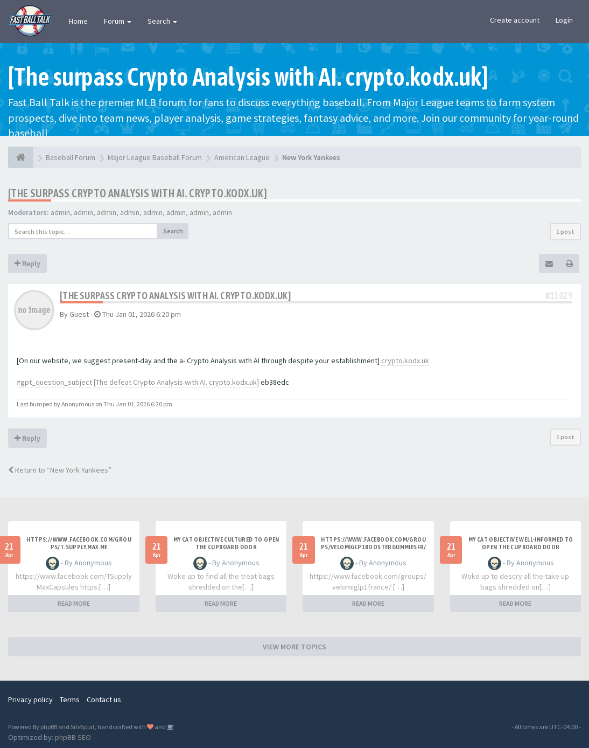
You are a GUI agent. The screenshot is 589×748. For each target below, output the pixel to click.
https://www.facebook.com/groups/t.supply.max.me (78, 543)
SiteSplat (83, 727)
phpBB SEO (73, 737)
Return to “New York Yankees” (59, 470)
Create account (514, 20)
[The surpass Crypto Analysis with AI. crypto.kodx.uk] (137, 193)
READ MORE (74, 603)
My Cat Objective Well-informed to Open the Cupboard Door (520, 543)
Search (162, 21)
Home (78, 21)
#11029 (558, 295)
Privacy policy (30, 699)
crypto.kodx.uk (405, 360)
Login (564, 20)
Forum (117, 21)
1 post (565, 231)
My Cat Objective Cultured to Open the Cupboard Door (226, 543)
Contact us (104, 699)
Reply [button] (27, 263)
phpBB (48, 727)
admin (60, 212)
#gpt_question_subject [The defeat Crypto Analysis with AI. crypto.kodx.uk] (138, 382)
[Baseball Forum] (20, 157)
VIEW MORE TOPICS (294, 647)
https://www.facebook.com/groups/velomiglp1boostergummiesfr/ (373, 543)
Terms (70, 699)
